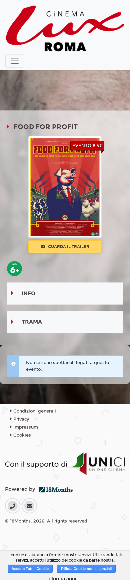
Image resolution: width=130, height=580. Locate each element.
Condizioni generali (33, 411)
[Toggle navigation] (14, 61)
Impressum (24, 427)
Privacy (19, 419)
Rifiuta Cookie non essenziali (86, 569)
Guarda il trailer (65, 246)
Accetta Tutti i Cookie (30, 569)
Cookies (20, 435)
